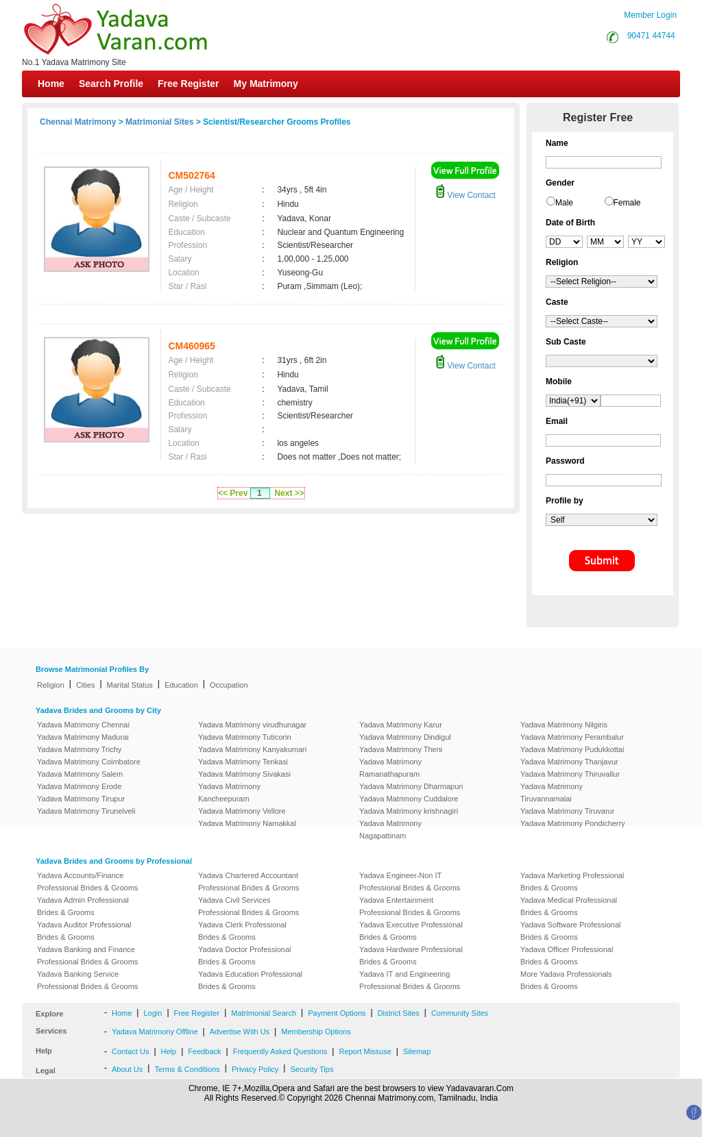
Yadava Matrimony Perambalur (572, 737)
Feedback (204, 1051)
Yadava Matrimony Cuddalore (409, 799)
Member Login (650, 15)
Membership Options (316, 1031)
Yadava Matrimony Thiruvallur (570, 774)
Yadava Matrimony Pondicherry (572, 823)
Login (152, 1013)
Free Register (188, 83)
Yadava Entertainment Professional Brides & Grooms (409, 906)
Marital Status (130, 685)
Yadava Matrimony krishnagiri (408, 811)
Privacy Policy (255, 1069)
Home (51, 83)
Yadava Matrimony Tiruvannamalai (551, 792)
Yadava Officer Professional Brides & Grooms (566, 955)
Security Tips (311, 1069)
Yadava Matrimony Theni (400, 749)
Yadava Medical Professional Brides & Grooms (568, 906)
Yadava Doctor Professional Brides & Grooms (244, 955)
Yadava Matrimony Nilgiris (563, 725)
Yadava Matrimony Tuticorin (244, 737)
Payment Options (336, 1013)
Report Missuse (365, 1051)
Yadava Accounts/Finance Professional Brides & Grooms (87, 881)
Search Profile (111, 83)
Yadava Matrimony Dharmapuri (411, 786)
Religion (50, 685)
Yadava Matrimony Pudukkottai (572, 749)
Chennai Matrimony (78, 122)
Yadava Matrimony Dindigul (405, 737)
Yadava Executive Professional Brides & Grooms (411, 931)
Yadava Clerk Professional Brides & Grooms (242, 931)
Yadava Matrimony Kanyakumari (252, 749)
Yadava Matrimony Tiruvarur (567, 811)
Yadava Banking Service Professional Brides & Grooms (87, 980)
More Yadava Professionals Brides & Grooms (566, 980)
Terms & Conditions (186, 1069)
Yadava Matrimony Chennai (83, 725)
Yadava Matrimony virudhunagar (252, 725)
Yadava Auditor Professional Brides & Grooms (84, 931)
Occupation (229, 685)
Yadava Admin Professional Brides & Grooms (83, 906)
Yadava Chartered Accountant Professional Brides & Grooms (248, 881)
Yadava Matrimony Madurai (83, 737)
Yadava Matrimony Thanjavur (569, 762)
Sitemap (417, 1051)
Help (169, 1051)
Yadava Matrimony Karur (400, 725)
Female (627, 203)
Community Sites (459, 1013)
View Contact (465, 195)
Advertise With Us (239, 1031)
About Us (127, 1069)
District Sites (399, 1013)
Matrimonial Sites (159, 122)
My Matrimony (266, 83)
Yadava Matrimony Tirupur (81, 799)
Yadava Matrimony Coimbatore (89, 762)
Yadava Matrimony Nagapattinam (390, 829)
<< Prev (232, 493)
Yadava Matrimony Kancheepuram (229, 792)
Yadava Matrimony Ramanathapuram (390, 768)
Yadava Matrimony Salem (80, 774)
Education (181, 685)
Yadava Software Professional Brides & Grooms (570, 931)
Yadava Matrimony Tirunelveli (86, 811)
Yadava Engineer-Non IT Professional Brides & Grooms (409, 881)
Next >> (289, 493)
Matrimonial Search (263, 1013)
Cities (85, 685)
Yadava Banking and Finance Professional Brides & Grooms (87, 955)
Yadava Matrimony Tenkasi (243, 762)
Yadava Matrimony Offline (155, 1031)
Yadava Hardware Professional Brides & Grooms (411, 955)
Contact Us (130, 1051)
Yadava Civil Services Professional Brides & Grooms (248, 906)
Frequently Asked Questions (280, 1051)
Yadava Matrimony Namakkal (247, 823)
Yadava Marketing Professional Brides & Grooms (572, 881)
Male (564, 203)
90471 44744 (651, 35)
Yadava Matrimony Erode (79, 786)
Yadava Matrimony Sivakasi (244, 774)
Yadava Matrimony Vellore (242, 811)
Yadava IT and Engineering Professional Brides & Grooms (409, 980)
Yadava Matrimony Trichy (79, 749)
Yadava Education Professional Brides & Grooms (250, 980)
